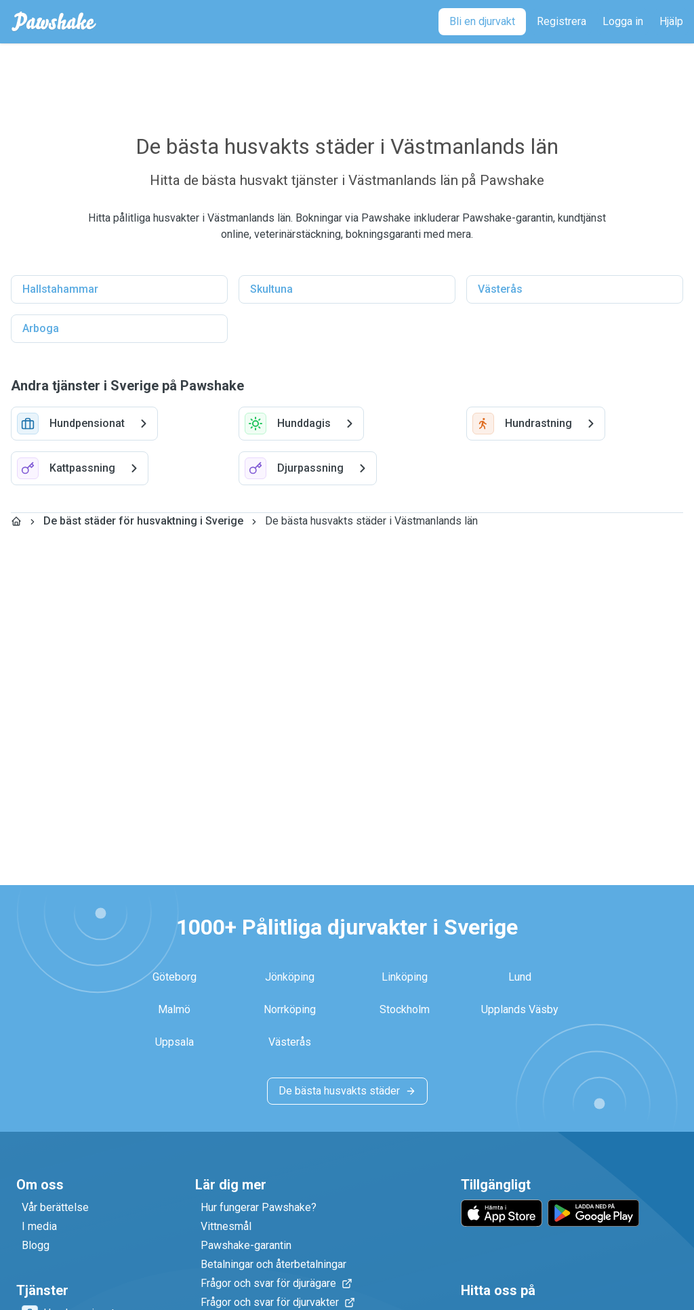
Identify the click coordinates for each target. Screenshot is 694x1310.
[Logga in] (623, 21)
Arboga (40, 328)
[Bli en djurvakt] (482, 21)
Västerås (500, 289)
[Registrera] (561, 21)
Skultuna (271, 289)
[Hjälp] (671, 21)
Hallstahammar (60, 289)
